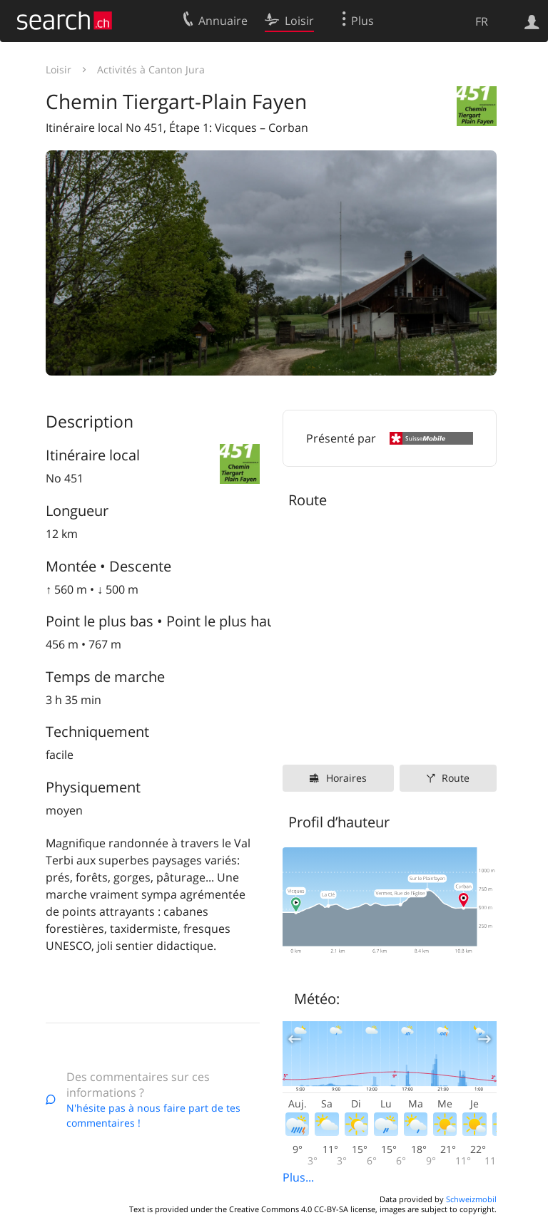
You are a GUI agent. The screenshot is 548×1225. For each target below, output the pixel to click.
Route (456, 778)
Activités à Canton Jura (151, 69)
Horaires (346, 778)
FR (481, 21)
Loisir (58, 69)
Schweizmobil (471, 1199)
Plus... (298, 1177)
